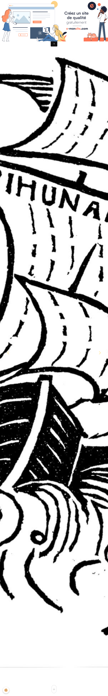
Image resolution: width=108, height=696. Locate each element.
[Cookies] (6, 690)
